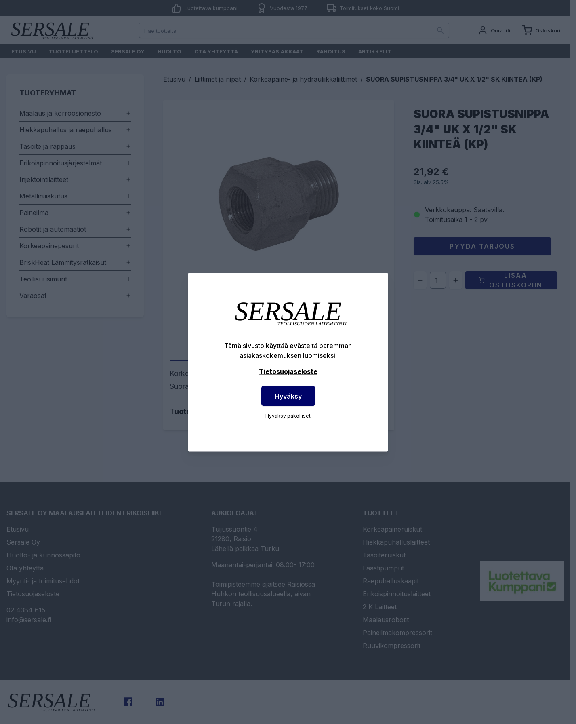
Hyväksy (288, 396)
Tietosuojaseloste (288, 371)
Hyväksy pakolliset (288, 415)
